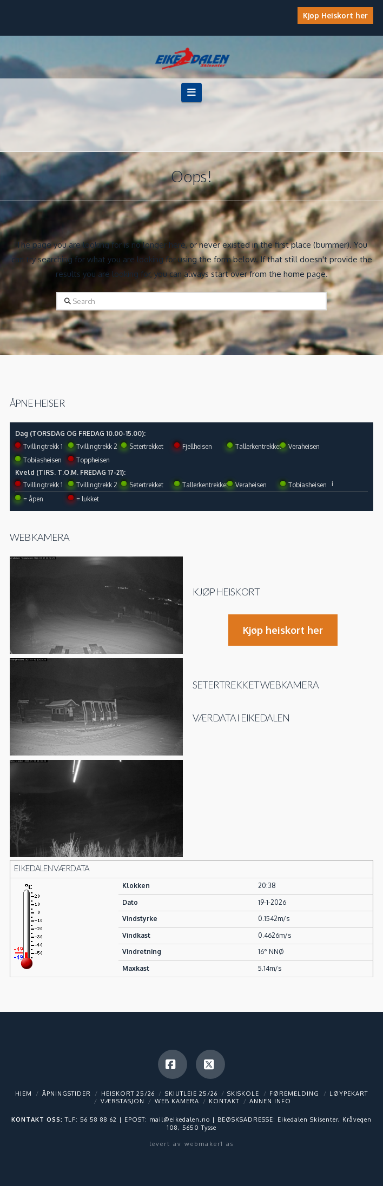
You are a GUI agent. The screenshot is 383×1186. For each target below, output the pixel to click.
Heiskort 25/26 (128, 1093)
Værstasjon (122, 1101)
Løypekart (348, 1093)
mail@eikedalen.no (179, 1119)
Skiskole (243, 1093)
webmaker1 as (209, 1144)
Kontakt (224, 1101)
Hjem (23, 1093)
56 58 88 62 (98, 1119)
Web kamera (40, 537)
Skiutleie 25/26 (191, 1093)
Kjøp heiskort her (283, 630)
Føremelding (294, 1093)
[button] (191, 92)
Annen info (270, 1101)
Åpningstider (66, 1093)
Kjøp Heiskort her (335, 15)
